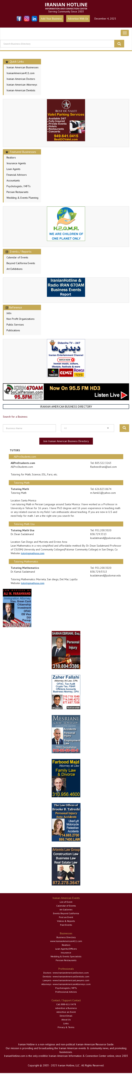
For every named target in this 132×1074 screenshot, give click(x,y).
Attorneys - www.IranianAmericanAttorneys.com (66, 984)
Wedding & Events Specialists (66, 956)
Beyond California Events (20, 263)
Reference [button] (14, 307)
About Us (66, 1019)
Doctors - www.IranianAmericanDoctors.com (66, 972)
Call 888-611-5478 (66, 1004)
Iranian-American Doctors (20, 79)
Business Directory (66, 937)
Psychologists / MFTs (18, 186)
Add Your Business (51, 18)
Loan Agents (13, 169)
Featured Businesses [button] (21, 152)
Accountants (13, 180)
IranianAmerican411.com (20, 73)
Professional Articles (66, 991)
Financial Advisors (16, 174)
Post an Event (66, 917)
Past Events (66, 924)
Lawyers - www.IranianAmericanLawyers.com (66, 980)
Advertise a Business (66, 1008)
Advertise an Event (66, 1011)
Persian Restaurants (17, 192)
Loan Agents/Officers (66, 948)
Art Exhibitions (14, 269)
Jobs (8, 313)
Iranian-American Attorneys (21, 84)
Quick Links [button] (15, 61)
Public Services (15, 324)
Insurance (66, 952)
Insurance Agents (16, 163)
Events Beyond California (66, 913)
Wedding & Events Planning (22, 197)
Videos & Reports (66, 921)
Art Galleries (66, 909)
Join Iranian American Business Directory (66, 441)
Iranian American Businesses (22, 67)
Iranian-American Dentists (20, 90)
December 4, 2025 (105, 18)
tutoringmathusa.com (32, 553)
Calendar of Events (17, 257)
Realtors (11, 157)
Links (66, 1023)
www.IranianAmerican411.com (66, 941)
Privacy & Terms (66, 1027)
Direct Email (66, 1015)
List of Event (66, 901)
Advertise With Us (78, 18)
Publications (13, 330)
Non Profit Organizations (20, 319)
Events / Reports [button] (18, 251)
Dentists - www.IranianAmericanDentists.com (66, 976)
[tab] (22, 61)
